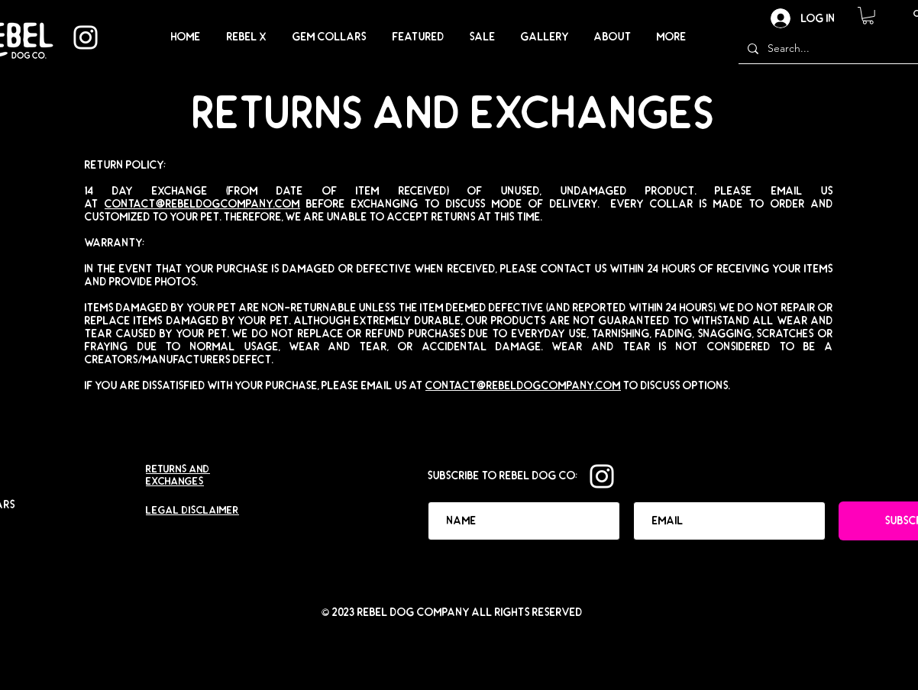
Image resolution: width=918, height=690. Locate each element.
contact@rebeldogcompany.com (202, 204)
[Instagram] (85, 37)
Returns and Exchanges (178, 475)
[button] (868, 15)
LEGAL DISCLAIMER (192, 511)
